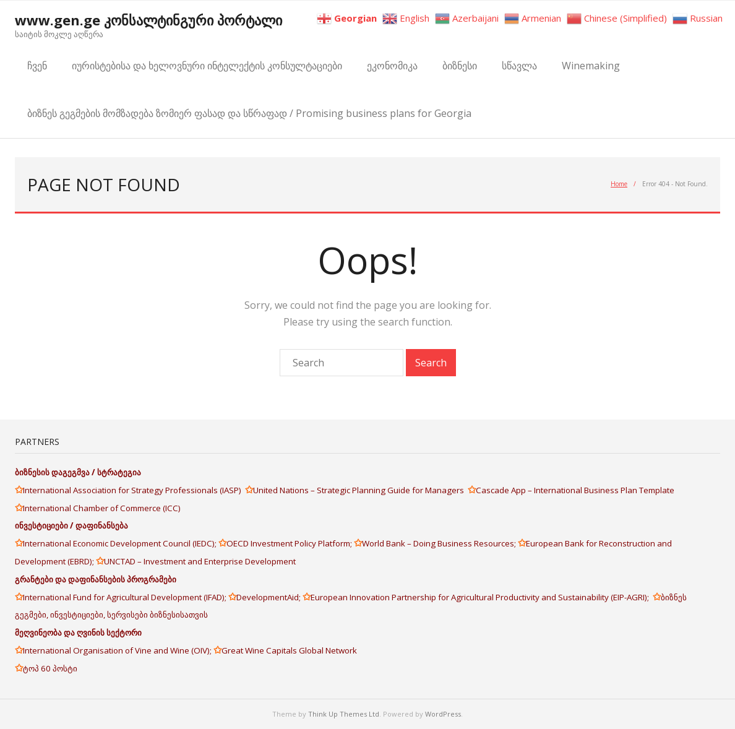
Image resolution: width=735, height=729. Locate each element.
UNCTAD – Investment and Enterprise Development (200, 561)
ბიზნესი (459, 65)
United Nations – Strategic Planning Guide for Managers (360, 490)
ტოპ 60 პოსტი (50, 668)
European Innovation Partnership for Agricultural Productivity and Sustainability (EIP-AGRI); (482, 597)
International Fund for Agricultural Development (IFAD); (125, 597)
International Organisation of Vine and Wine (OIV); (118, 650)
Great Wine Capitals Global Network (289, 650)
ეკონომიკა (392, 65)
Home (619, 183)
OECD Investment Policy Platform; (290, 543)
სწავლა (519, 65)
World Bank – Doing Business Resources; (440, 543)
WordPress (443, 713)
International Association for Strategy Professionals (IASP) (134, 490)
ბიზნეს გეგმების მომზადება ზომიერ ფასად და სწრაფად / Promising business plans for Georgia (249, 113)
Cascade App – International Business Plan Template (576, 490)
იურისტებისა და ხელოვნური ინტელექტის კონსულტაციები (207, 65)
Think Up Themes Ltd (343, 713)
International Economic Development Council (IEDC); (120, 543)
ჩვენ (37, 65)
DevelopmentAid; (269, 597)
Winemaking (591, 65)
